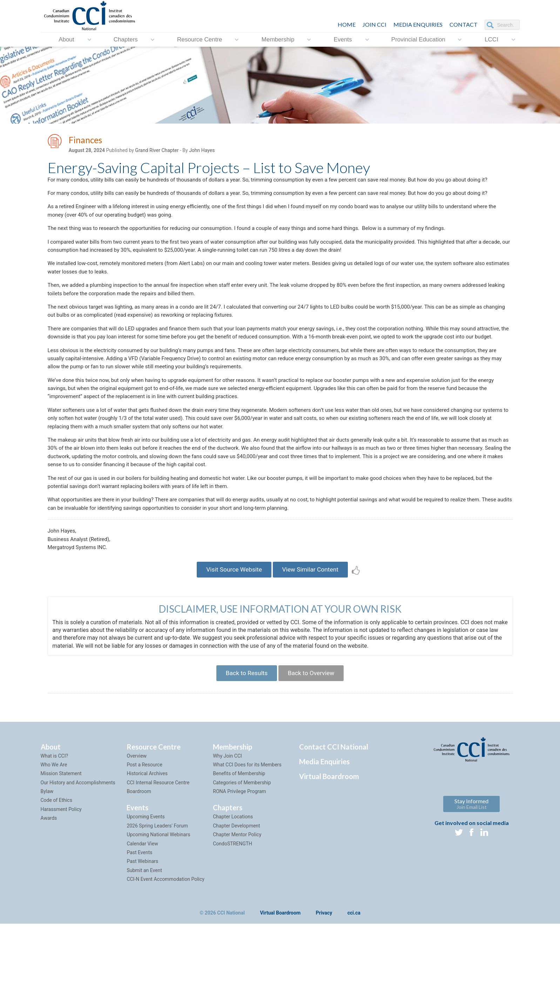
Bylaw (47, 850)
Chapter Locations (233, 875)
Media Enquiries (418, 24)
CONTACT (464, 24)
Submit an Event (144, 929)
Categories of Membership (242, 841)
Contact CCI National (333, 805)
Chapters (126, 39)
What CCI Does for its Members (247, 823)
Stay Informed (471, 863)
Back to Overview (313, 731)
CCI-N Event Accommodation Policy (165, 938)
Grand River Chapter (156, 151)
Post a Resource (144, 823)
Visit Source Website (232, 625)
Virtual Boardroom (329, 835)
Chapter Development (236, 885)
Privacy (324, 972)
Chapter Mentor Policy (237, 893)
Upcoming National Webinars (158, 893)
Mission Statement (61, 832)
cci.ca (354, 972)
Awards (49, 877)
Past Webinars (142, 920)
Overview (137, 815)
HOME (347, 24)
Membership (278, 39)
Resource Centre (199, 39)
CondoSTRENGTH (232, 902)
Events (343, 39)
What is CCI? (54, 815)
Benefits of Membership (239, 832)
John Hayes (202, 151)
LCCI (491, 39)
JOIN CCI (374, 24)
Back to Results (244, 731)
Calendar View (142, 902)
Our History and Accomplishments (78, 841)
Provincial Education (418, 39)
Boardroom (139, 850)
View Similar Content (312, 625)
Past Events (139, 911)
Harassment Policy (61, 868)
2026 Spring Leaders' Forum (157, 885)
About (66, 39)
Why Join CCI (227, 815)
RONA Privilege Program (239, 850)
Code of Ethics (56, 859)
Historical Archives (147, 832)
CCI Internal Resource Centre (158, 841)
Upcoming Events (145, 875)
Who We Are (54, 823)
